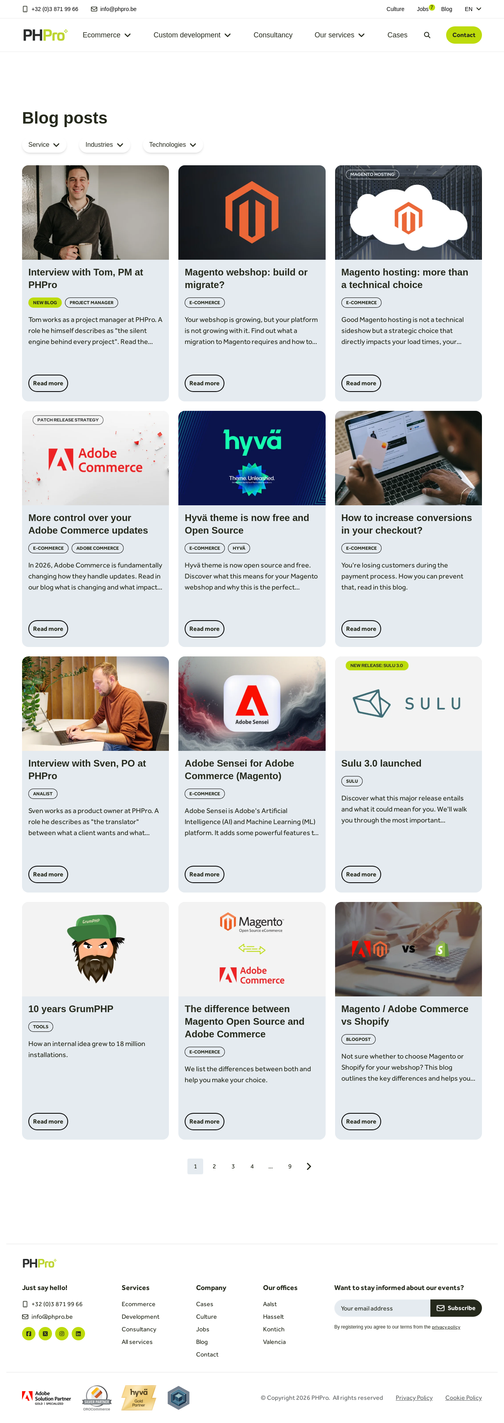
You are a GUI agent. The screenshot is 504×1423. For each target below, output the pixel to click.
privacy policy (446, 1327)
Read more (48, 383)
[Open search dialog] (427, 35)
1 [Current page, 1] (195, 1166)
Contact (464, 35)
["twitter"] (45, 1333)
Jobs (423, 9)
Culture (395, 9)
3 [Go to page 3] (233, 1166)
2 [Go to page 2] (214, 1166)
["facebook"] (28, 1333)
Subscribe (456, 1308)
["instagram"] (62, 1333)
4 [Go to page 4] (252, 1166)
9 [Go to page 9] (290, 1166)
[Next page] (309, 1166)
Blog (446, 9)
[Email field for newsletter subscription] (382, 1308)
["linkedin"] (78, 1333)
